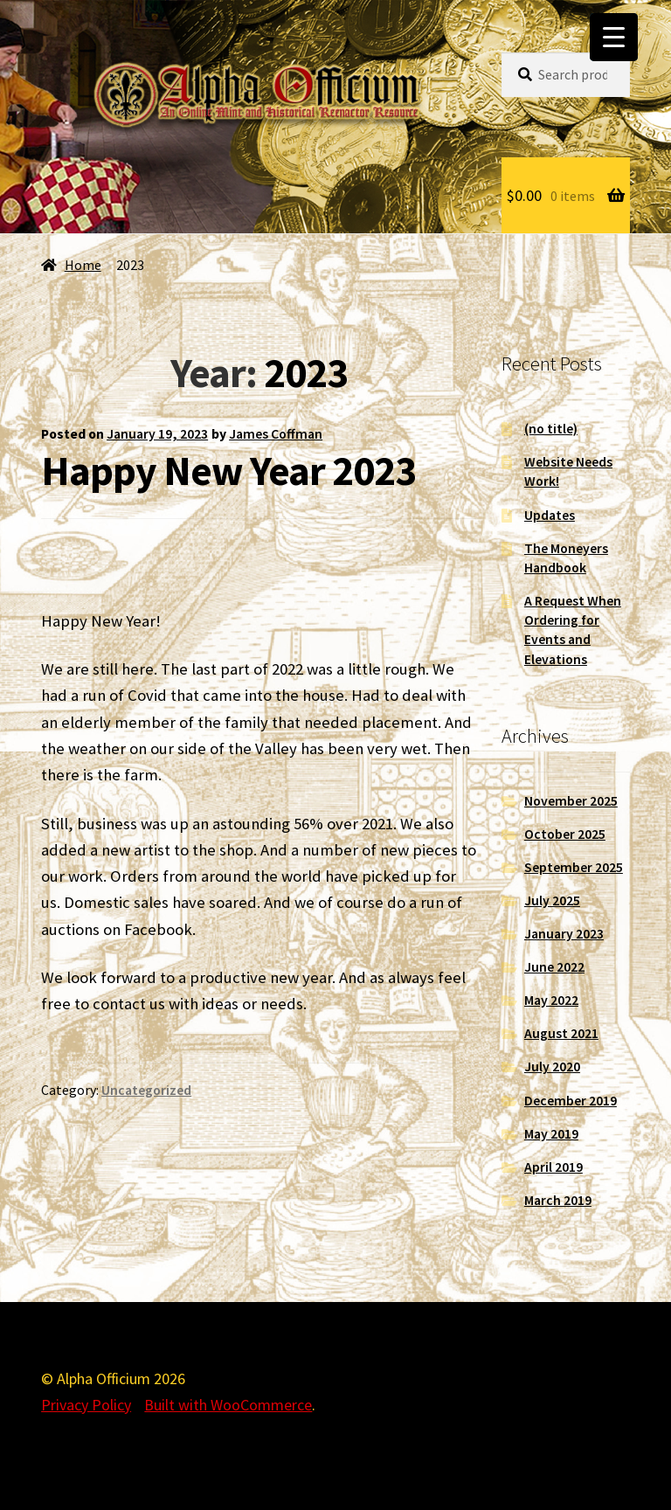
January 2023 (564, 933)
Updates (549, 515)
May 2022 (551, 1000)
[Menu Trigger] (614, 37)
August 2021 (561, 1033)
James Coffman (275, 434)
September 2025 (573, 867)
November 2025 (571, 801)
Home (83, 265)
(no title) (551, 428)
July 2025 (552, 900)
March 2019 (557, 1200)
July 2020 (552, 1066)
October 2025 (564, 834)
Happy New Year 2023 (228, 470)
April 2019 (553, 1167)
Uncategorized (146, 1090)
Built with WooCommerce (228, 1405)
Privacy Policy (86, 1405)
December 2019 (570, 1100)
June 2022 (554, 967)
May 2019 (551, 1134)
